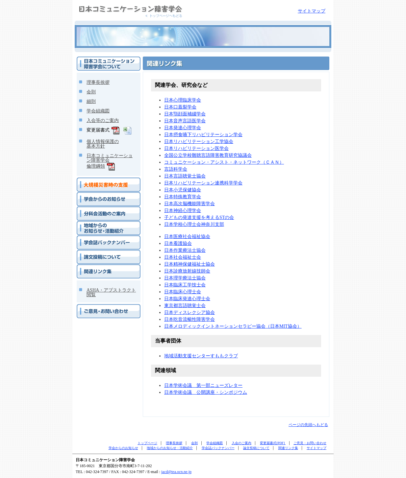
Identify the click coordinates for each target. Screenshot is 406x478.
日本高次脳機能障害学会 (189, 203)
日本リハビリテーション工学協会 (198, 141)
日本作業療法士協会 (185, 250)
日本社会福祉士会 (182, 257)
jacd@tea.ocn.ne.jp (176, 471)
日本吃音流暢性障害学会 (189, 319)
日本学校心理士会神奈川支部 (194, 224)
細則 (91, 101)
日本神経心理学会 (182, 210)
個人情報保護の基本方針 (103, 144)
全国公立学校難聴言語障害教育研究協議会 (208, 155)
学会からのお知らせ (94, 194)
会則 (91, 91)
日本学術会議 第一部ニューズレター (203, 385)
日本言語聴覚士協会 (185, 176)
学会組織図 (98, 110)
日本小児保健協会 (182, 189)
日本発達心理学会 (182, 127)
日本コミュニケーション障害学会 (106, 2)
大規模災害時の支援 (94, 180)
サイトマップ (311, 11)
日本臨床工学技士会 (185, 284)
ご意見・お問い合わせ (96, 306)
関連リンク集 (88, 267)
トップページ (147, 443)
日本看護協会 (178, 243)
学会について (88, 59)
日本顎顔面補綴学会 (185, 113)
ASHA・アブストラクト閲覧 (111, 292)
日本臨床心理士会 (182, 291)
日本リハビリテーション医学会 (196, 148)
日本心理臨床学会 (182, 100)
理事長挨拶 (98, 82)
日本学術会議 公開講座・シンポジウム (205, 392)
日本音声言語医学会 (185, 120)
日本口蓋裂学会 (180, 107)
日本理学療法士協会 (185, 277)
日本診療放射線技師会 (187, 271)
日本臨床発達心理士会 (187, 298)
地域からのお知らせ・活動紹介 (104, 223)
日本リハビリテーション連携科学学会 (203, 182)
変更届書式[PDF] (273, 443)
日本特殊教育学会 (182, 196)
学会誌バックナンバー (96, 238)
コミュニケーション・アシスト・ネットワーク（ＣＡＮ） (224, 162)
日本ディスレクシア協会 (189, 312)
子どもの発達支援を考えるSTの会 (199, 217)
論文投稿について (92, 252)
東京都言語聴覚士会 (185, 305)
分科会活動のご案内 (94, 209)
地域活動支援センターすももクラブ (201, 355)
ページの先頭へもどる (308, 424)
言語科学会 (175, 169)
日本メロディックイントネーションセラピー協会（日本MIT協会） (233, 326)
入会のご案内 (241, 443)
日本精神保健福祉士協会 (189, 264)
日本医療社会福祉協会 (187, 236)
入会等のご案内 (103, 120)
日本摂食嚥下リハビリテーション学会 (203, 134)
